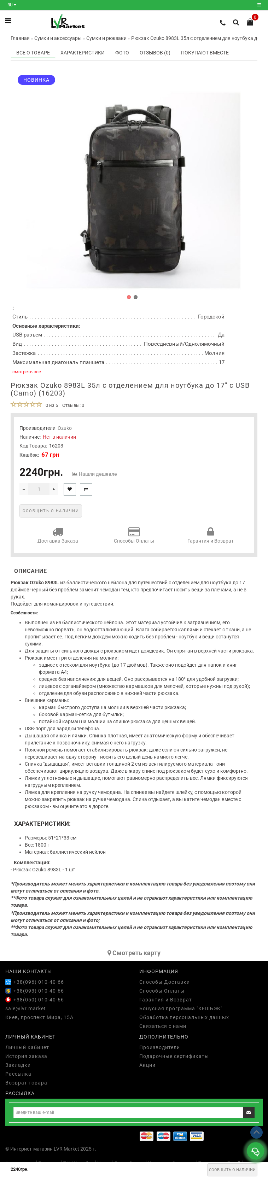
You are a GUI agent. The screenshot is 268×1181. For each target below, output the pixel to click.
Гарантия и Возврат (210, 535)
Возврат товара (26, 1083)
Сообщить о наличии (232, 1170)
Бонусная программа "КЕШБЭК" (180, 1008)
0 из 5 (50, 405)
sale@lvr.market (25, 1008)
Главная (20, 38)
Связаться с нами (162, 1026)
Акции (147, 1065)
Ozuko (65, 428)
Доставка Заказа (57, 535)
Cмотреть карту (134, 953)
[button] (129, 297)
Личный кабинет (27, 1047)
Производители (159, 1047)
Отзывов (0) (155, 52)
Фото (122, 52)
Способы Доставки (164, 982)
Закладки (18, 1065)
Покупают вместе (205, 52)
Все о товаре (33, 52)
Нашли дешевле (98, 474)
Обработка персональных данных (184, 1017)
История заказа (26, 1056)
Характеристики (82, 52)
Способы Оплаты (134, 535)
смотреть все (26, 371)
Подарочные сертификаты (174, 1056)
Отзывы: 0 (73, 405)
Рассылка (18, 1074)
